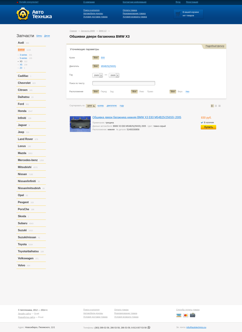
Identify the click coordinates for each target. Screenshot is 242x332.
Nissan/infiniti (27, 181)
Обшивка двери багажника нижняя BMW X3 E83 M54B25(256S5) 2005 (136, 117)
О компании (89, 2)
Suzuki (22, 230)
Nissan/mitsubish (29, 188)
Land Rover (25, 139)
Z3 (21, 68)
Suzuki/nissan (27, 237)
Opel (21, 195)
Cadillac (23, 75)
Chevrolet (24, 82)
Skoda (22, 216)
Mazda (22, 153)
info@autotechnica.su (196, 327)
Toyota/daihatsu (28, 251)
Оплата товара (130, 10)
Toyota (22, 244)
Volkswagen (25, 258)
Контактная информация (134, 2)
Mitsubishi (24, 167)
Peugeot (23, 202)
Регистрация (192, 2)
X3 (21, 61)
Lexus (22, 146)
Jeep (21, 132)
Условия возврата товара (135, 17)
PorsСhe (23, 209)
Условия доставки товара (95, 17)
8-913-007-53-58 (140, 328)
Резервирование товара (134, 13)
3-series (23, 55)
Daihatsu (23, 96)
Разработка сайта (26, 317)
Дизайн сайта (24, 313)
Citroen (22, 89)
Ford (21, 104)
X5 (21, 64)
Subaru (22, 223)
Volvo (21, 265)
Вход (178, 2)
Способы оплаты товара (188, 310)
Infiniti (22, 118)
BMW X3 (102, 31)
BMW (21, 49)
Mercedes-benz (28, 160)
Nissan (22, 174)
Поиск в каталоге (91, 10)
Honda (22, 111)
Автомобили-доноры (93, 13)
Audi (21, 42)
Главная (73, 31)
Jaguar (22, 125)
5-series (23, 58)
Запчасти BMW (88, 31)
